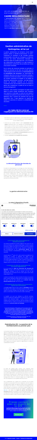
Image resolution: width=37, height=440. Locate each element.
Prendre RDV (18, 414)
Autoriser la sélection (18, 233)
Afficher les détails (29, 230)
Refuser (7, 233)
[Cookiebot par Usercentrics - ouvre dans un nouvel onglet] (30, 205)
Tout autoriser (30, 233)
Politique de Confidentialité (26, 438)
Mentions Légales (11, 438)
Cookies (18, 438)
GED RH (5, 390)
